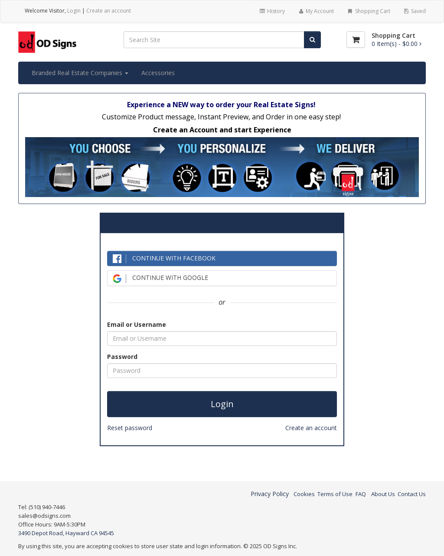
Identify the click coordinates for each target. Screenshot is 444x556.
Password (122, 356)
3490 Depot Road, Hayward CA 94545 (66, 533)
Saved (414, 11)
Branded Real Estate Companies (80, 73)
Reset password (129, 428)
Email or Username (136, 324)
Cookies (304, 494)
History (271, 11)
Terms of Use (335, 494)
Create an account (108, 10)
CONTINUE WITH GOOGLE (160, 278)
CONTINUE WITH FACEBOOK (164, 258)
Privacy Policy (270, 494)
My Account (316, 11)
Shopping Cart (368, 11)
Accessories (158, 73)
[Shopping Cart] (355, 39)
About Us (383, 494)
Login (74, 10)
